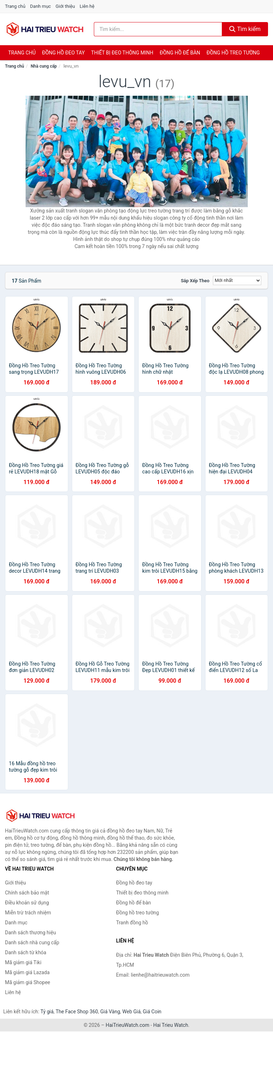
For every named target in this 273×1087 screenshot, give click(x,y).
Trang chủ (15, 6)
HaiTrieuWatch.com (127, 1025)
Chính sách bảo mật (27, 893)
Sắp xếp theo (195, 280)
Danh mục (40, 6)
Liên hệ (87, 6)
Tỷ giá (47, 1011)
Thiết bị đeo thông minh (122, 53)
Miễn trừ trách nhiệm (28, 912)
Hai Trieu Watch (170, 1025)
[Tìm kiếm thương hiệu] (158, 29)
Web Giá (131, 1011)
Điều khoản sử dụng (27, 902)
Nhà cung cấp (44, 66)
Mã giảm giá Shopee (27, 982)
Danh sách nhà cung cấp (32, 942)
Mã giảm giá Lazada (27, 972)
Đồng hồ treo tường (233, 53)
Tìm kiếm (245, 29)
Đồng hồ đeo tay (63, 53)
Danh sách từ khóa (25, 952)
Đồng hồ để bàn (180, 53)
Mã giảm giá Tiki (23, 962)
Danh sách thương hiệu (30, 932)
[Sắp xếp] (237, 280)
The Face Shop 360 (76, 1011)
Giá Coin (152, 1011)
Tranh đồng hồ (132, 922)
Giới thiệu (65, 6)
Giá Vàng (110, 1011)
